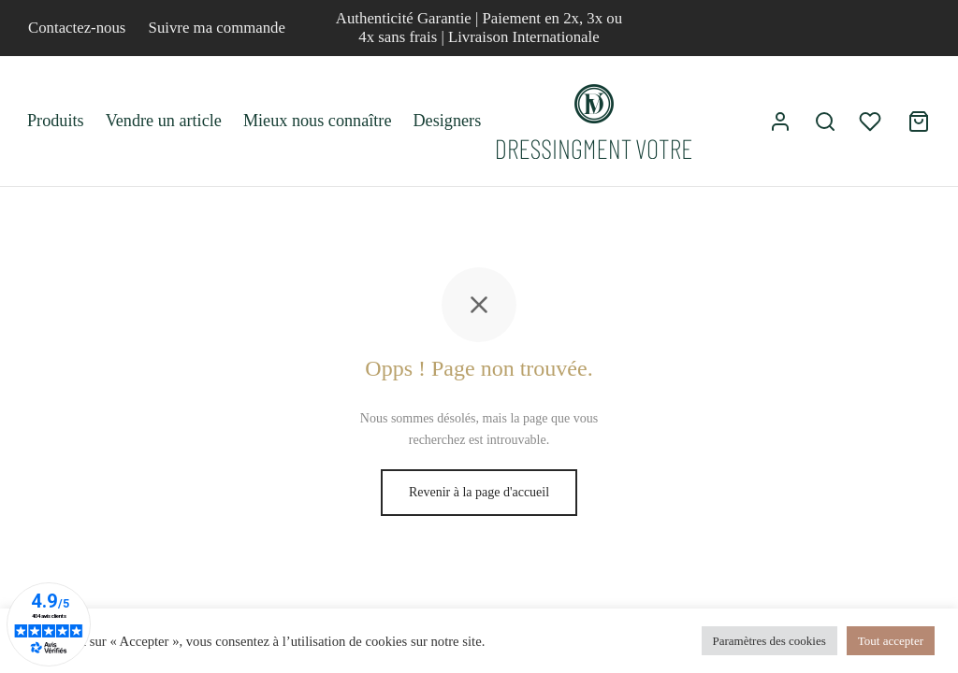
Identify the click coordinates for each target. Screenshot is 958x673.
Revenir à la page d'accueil (479, 492)
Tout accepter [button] (890, 641)
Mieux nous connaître (317, 120)
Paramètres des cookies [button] (769, 641)
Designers (447, 120)
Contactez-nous (76, 27)
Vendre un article (164, 120)
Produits (55, 120)
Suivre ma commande (217, 27)
